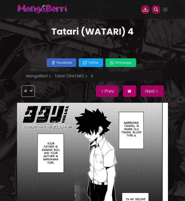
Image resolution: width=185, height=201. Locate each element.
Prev (107, 91)
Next (152, 91)
